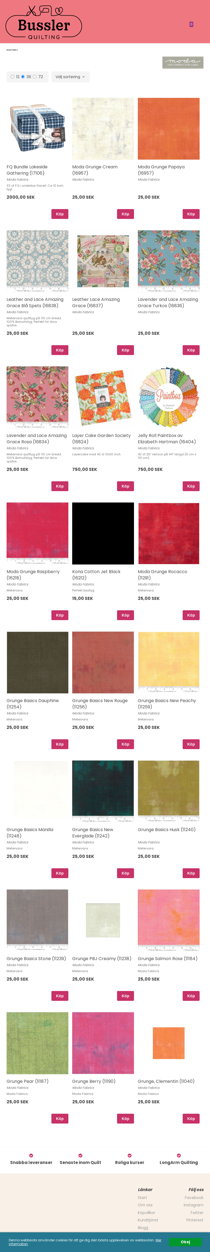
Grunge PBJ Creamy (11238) (102, 958)
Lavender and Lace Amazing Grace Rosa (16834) (37, 438)
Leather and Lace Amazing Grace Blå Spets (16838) (35, 302)
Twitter (196, 1212)
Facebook (194, 1197)
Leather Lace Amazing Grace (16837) (96, 302)
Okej (185, 1242)
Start (142, 1197)
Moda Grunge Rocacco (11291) (162, 574)
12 (15, 76)
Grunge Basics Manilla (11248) (30, 832)
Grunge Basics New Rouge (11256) (100, 703)
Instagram (193, 1205)
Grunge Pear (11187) (28, 1081)
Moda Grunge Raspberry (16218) (33, 574)
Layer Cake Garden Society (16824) (101, 438)
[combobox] (71, 77)
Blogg (143, 1227)
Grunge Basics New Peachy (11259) (167, 703)
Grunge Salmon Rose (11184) (168, 958)
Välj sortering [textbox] (68, 77)
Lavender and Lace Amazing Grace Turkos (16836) (168, 302)
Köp (60, 214)
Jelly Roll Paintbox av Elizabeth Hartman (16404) (167, 438)
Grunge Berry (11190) (94, 1081)
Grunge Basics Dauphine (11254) (33, 703)
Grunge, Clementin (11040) (166, 1081)
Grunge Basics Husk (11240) (167, 829)
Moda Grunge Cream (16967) (95, 170)
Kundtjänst (148, 1220)
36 (26, 76)
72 (38, 76)
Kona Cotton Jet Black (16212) (96, 574)
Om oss (145, 1205)
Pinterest (194, 1220)
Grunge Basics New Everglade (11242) (92, 832)
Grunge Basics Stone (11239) (36, 958)
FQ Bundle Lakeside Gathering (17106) (27, 170)
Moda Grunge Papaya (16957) (161, 170)
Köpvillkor (146, 1212)
